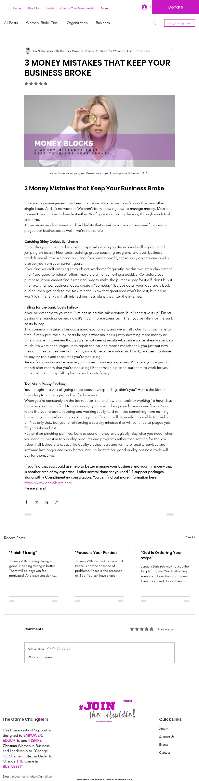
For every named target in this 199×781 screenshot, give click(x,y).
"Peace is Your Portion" (96, 552)
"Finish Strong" (23, 552)
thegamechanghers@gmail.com (33, 776)
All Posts (11, 23)
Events (163, 744)
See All (190, 537)
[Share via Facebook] (26, 502)
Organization (77, 23)
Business (103, 23)
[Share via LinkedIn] (46, 502)
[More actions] (172, 50)
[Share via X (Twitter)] (36, 502)
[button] (154, 23)
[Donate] (175, 7)
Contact (164, 752)
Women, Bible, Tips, (42, 23)
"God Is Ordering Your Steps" (161, 555)
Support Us (166, 737)
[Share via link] (56, 502)
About (163, 729)
